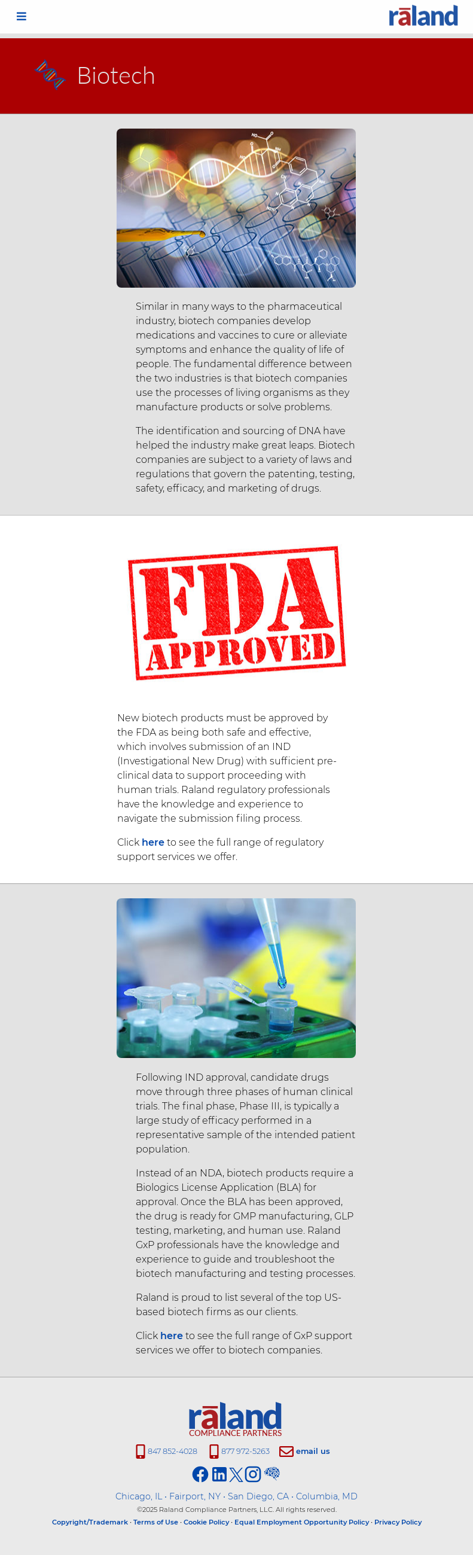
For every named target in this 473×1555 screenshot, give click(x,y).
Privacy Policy (398, 1522)
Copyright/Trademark (90, 1522)
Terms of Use (155, 1522)
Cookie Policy (206, 1522)
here (149, 842)
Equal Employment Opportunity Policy (301, 1522)
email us (313, 1451)
